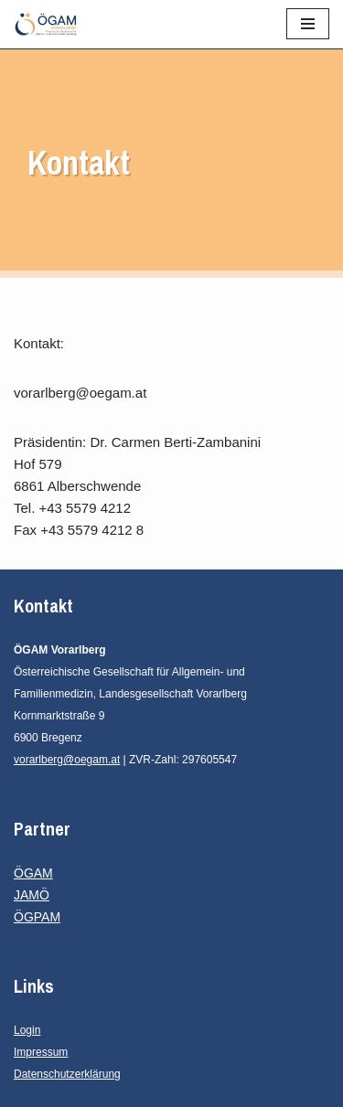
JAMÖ (31, 895)
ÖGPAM (37, 917)
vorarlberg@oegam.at (67, 759)
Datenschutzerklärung (67, 1074)
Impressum (41, 1052)
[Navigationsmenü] (307, 23)
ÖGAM (33, 873)
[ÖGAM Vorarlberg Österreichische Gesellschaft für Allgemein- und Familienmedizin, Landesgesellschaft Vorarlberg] (46, 24)
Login (27, 1030)
